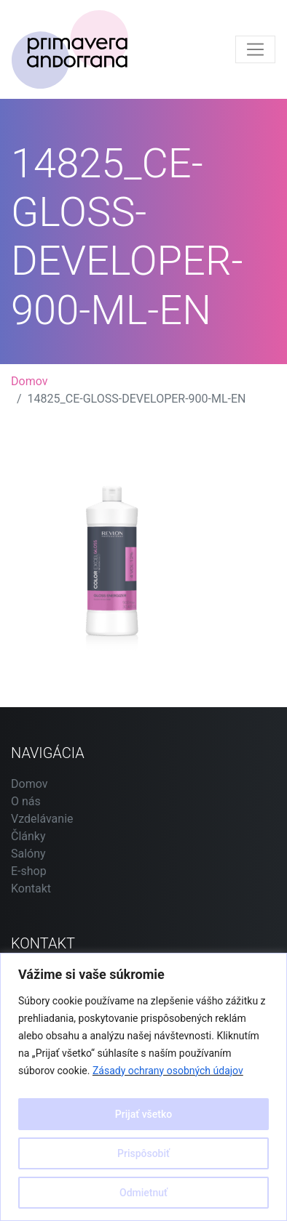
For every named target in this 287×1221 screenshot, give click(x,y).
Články (28, 836)
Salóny (28, 854)
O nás (26, 801)
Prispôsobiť (143, 1153)
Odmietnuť (143, 1192)
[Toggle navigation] (255, 50)
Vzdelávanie (42, 819)
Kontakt (31, 888)
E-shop (29, 871)
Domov (29, 381)
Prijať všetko (143, 1114)
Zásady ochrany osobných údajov (168, 1070)
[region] (143, 1087)
